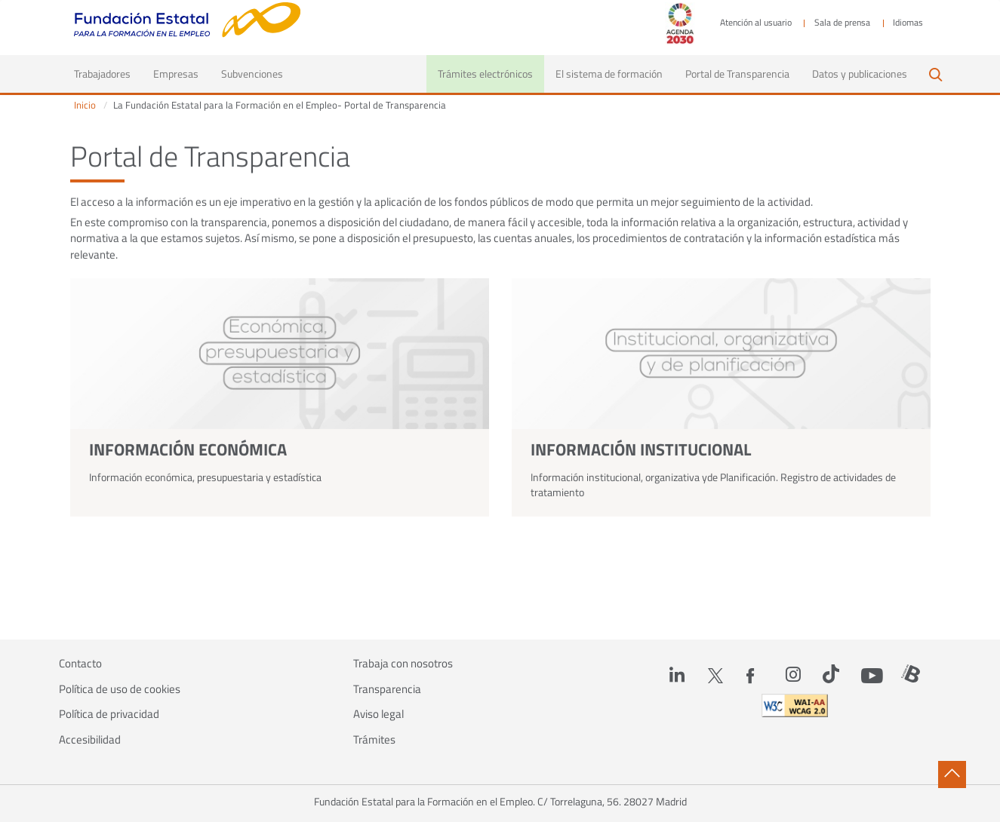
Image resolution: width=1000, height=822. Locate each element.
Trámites (374, 740)
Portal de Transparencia (737, 73)
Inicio (85, 105)
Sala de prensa (842, 22)
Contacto (80, 663)
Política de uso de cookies (119, 689)
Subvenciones (252, 73)
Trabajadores (108, 73)
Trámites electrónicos (485, 73)
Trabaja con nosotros (403, 663)
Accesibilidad (90, 740)
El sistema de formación (609, 73)
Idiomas (908, 22)
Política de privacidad (109, 714)
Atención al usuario (756, 22)
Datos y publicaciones (859, 73)
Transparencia (387, 689)
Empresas (175, 73)
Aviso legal (378, 714)
